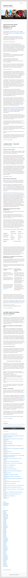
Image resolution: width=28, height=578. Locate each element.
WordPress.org (5, 505)
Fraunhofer (22, 185)
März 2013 (4, 553)
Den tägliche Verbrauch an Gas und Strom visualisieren (11, 476)
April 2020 (4, 531)
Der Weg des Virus (6, 497)
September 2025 (5, 510)
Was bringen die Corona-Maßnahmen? (9, 495)
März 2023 (4, 524)
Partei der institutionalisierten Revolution (15, 108)
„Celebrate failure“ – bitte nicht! (11, 144)
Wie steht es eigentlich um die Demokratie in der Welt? (11, 481)
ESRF (20, 185)
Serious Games (8, 397)
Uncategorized (10, 418)
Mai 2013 (4, 552)
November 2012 (5, 556)
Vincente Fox (9, 110)
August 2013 (5, 550)
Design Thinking (11, 33)
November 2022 (5, 527)
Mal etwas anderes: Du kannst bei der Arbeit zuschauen (11, 453)
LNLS (4, 186)
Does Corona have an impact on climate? (9, 483)
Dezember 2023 (5, 514)
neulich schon (9, 317)
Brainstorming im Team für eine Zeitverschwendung (15, 32)
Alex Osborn (16, 48)
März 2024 (4, 513)
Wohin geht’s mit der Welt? (7, 451)
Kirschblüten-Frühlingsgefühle (8, 443)
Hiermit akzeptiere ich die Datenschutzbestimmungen (13, 426)
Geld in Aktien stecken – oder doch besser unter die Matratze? (12, 463)
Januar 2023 (5, 526)
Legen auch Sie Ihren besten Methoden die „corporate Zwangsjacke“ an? (10, 26)
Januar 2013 (5, 555)
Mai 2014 (4, 544)
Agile (16, 411)
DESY (6, 186)
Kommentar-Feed (6, 504)
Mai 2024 (4, 511)
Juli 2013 (4, 551)
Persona (17, 74)
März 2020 (4, 532)
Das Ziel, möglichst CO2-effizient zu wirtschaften (10, 474)
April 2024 (4, 512)
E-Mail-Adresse (5, 423)
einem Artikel (17, 158)
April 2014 (4, 545)
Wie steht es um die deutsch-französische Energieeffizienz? (12, 470)
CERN (11, 186)
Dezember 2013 (5, 548)
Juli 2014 (4, 543)
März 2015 (4, 536)
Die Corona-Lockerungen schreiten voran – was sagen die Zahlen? (13, 485)
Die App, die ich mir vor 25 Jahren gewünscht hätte (11, 461)
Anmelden (4, 502)
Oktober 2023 (5, 516)
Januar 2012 (5, 565)
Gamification (12, 397)
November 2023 (5, 515)
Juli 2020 (4, 529)
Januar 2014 (5, 547)
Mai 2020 (4, 530)
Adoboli (5, 172)
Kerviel (23, 171)
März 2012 (4, 563)
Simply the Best (10, 363)
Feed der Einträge (6, 503)
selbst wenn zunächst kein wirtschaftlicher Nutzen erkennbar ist (14, 302)
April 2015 (4, 535)
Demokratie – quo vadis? (7, 472)
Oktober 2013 (5, 549)
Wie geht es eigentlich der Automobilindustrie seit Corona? (12, 487)
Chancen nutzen (7, 5)
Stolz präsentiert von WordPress (14, 574)
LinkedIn (18, 147)
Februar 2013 (5, 554)
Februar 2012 (5, 564)
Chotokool (11, 279)
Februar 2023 (5, 525)
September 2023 (5, 517)
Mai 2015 (4, 534)
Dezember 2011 (5, 566)
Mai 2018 (4, 533)
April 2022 (4, 528)
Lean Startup (11, 411)
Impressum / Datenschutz (7, 569)
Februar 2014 (5, 546)
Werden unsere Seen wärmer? (8, 441)
